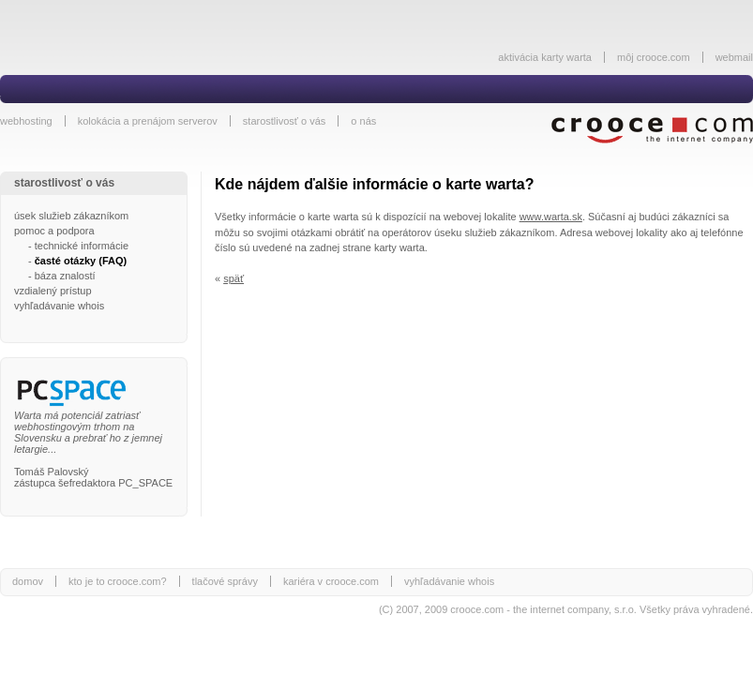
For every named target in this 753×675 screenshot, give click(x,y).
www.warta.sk (551, 216)
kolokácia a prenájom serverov (148, 121)
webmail (734, 57)
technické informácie (81, 245)
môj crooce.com (653, 57)
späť (233, 278)
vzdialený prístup (53, 290)
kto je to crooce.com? (117, 581)
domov (27, 581)
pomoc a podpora (54, 230)
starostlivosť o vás (284, 121)
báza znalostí (65, 275)
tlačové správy (225, 581)
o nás (363, 121)
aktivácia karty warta (545, 57)
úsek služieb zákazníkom (71, 215)
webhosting (26, 121)
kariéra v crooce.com (331, 581)
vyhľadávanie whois (59, 305)
